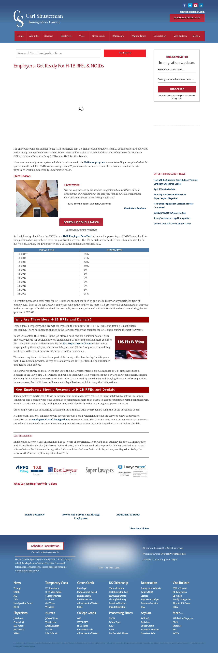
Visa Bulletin (180, 36)
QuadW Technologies (175, 554)
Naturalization (116, 589)
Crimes (144, 596)
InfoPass (177, 149)
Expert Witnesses (150, 630)
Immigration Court (23, 604)
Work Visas (161, 145)
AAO (111, 626)
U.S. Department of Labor (77, 344)
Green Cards (98, 36)
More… (178, 613)
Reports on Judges (150, 600)
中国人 (159, 142)
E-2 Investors (52, 589)
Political (145, 619)
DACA (175, 164)
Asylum (146, 613)
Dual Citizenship (117, 607)
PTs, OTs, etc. (51, 634)
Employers (66, 36)
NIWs (16, 634)
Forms (159, 160)
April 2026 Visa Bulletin (164, 190)
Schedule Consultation (45, 546)
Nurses (176, 156)
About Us (34, 36)
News (17, 583)
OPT (79, 619)
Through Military (117, 600)
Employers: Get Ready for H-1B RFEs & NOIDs (59, 66)
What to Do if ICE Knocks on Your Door (172, 224)
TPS (174, 630)
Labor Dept (114, 622)
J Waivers (18, 619)
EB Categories (180, 592)
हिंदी (158, 138)
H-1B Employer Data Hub (77, 236)
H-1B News (178, 142)
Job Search (19, 630)
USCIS (16, 592)
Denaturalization (117, 604)
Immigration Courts (151, 589)
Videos (159, 149)
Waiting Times (138, 36)
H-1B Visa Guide (53, 592)
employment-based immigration (50, 420)
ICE (15, 596)
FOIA (175, 622)
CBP (16, 600)
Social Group (147, 626)
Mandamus (178, 160)
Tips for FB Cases (181, 604)
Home (20, 36)
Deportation (160, 36)
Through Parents (117, 596)
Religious (145, 622)
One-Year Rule (148, 634)
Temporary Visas (56, 583)
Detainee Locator (149, 604)
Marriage (160, 156)
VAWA (176, 634)
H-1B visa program (94, 163)
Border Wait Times (118, 634)
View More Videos (139, 529)
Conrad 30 (19, 622)
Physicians (178, 153)
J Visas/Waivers (53, 596)
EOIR (16, 607)
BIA (143, 607)
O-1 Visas (50, 604)
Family (159, 164)
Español (160, 134)
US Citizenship (118, 583)
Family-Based (84, 596)
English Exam (52, 626)
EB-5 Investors (84, 600)
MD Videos (19, 626)
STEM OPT (82, 622)
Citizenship (118, 36)
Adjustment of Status (87, 604)
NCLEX (48, 630)
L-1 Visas (49, 600)
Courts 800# (147, 592)
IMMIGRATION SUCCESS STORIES (170, 213)
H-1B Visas (82, 626)
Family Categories (182, 600)
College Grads (86, 613)
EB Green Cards (180, 138)
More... (196, 36)
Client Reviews (180, 134)
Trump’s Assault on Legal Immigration (172, 219)
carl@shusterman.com (192, 12)
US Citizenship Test (118, 592)
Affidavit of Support (183, 619)
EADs (79, 607)
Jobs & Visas (51, 619)
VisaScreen (50, 622)
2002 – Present (180, 589)
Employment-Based (87, 592)
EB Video (177, 596)
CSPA (175, 145)
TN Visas (49, 607)
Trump (159, 130)
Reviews (48, 36)
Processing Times (120, 613)
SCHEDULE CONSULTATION (187, 18)
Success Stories (180, 130)
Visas (82, 36)
